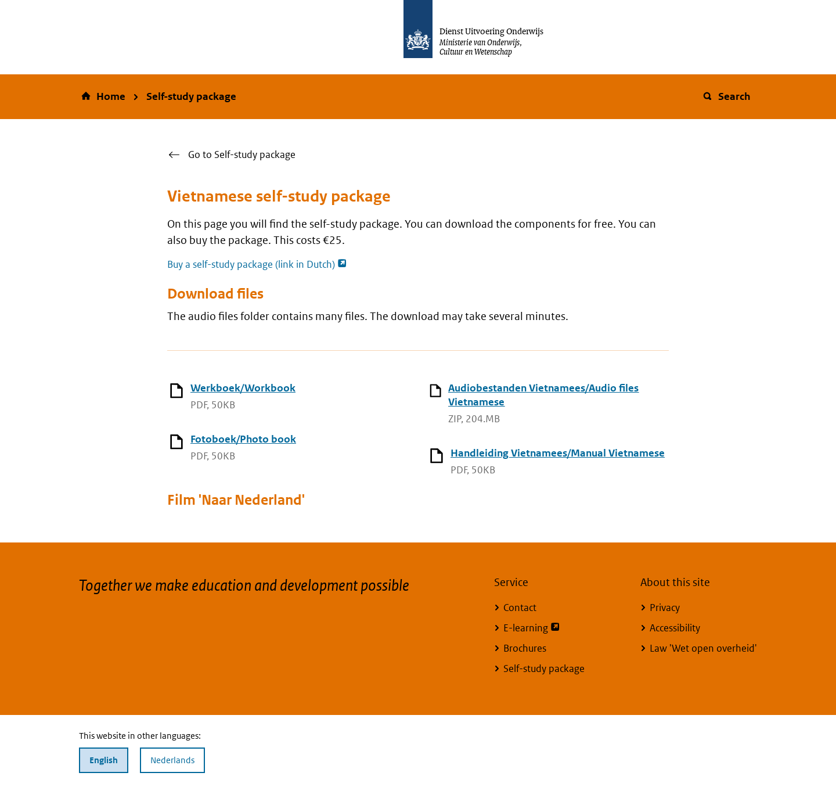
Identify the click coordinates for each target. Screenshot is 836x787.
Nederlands (172, 760)
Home (110, 96)
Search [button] (726, 96)
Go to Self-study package (242, 154)
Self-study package (191, 96)
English (103, 760)
